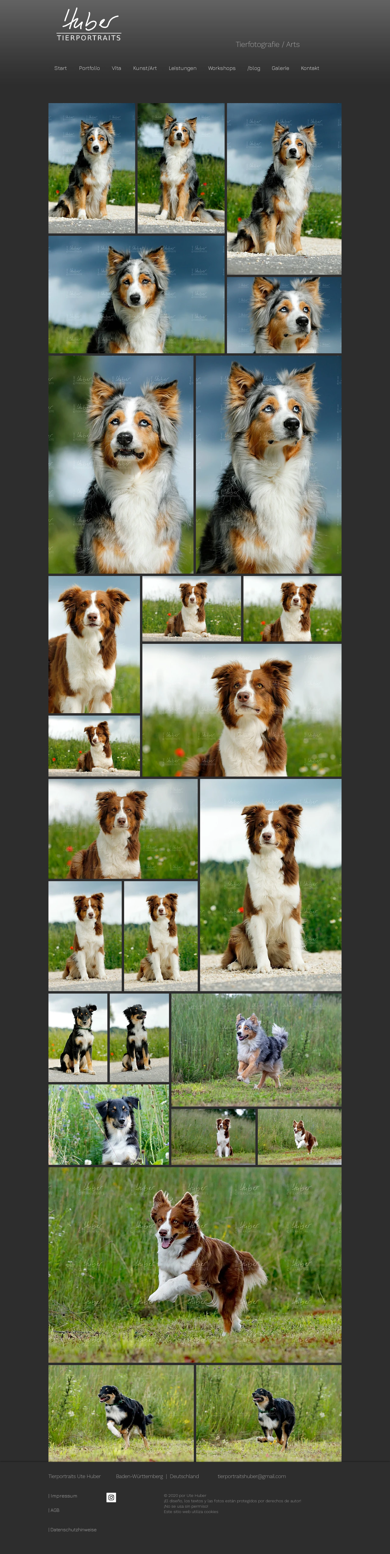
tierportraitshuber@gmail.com (252, 1476)
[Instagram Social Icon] (111, 1497)
